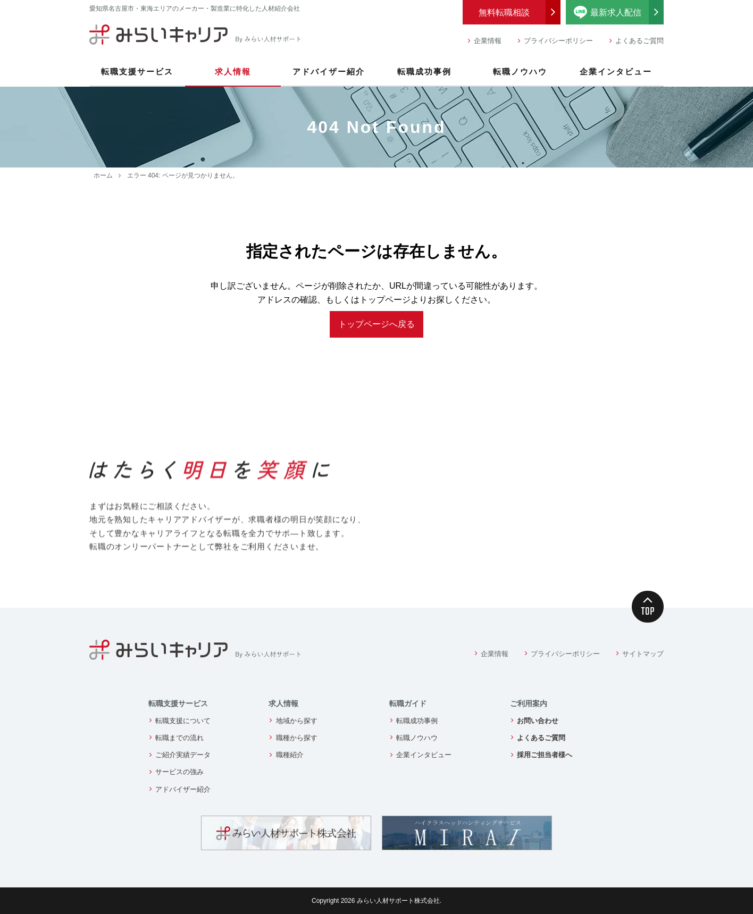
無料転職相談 (504, 12)
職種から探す (296, 738)
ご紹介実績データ (183, 755)
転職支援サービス (137, 71)
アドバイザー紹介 (328, 71)
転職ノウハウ (520, 71)
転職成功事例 (424, 71)
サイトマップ (643, 654)
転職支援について (183, 721)
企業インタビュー (616, 71)
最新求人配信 (619, 12)
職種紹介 (290, 755)
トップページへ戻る (376, 324)
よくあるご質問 (639, 41)
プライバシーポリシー (558, 41)
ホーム (103, 175)
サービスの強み (179, 772)
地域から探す (296, 721)
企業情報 (487, 41)
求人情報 (233, 71)
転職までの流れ (179, 738)
